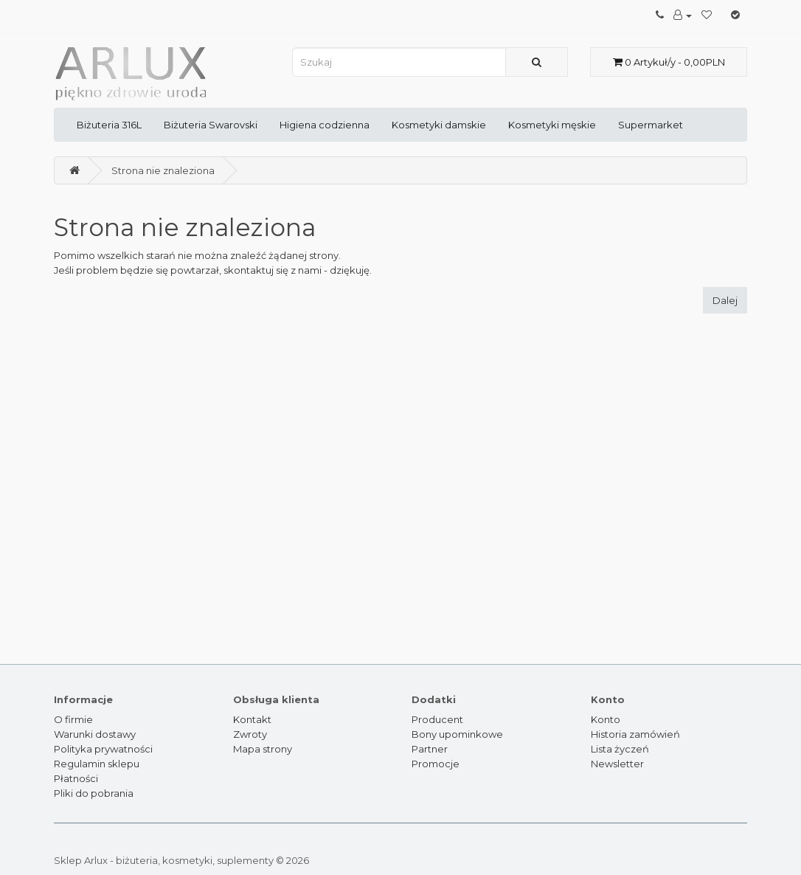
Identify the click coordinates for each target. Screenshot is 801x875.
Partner (430, 749)
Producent (437, 719)
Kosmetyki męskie (552, 125)
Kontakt (252, 719)
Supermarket (650, 125)
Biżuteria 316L (109, 125)
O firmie (73, 719)
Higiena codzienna (325, 125)
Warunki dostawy (95, 734)
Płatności (76, 778)
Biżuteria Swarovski (210, 125)
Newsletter (617, 763)
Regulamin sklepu (96, 763)
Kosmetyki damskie (439, 125)
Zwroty (250, 734)
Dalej (725, 300)
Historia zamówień (635, 734)
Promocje (436, 763)
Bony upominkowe (457, 734)
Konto (605, 719)
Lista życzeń (620, 749)
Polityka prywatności (103, 749)
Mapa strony (262, 749)
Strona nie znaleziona (163, 170)
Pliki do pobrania (94, 793)
